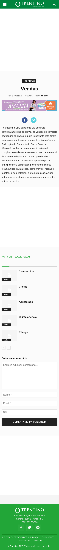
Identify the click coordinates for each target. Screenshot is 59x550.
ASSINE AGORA (24, 540)
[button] (54, 4)
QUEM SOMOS (48, 537)
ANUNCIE (38, 540)
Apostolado (26, 301)
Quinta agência (28, 317)
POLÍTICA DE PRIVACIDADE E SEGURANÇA (20, 537)
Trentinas (29, 81)
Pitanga (23, 332)
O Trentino (17, 96)
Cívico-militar (27, 271)
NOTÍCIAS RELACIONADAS (16, 256)
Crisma (23, 286)
